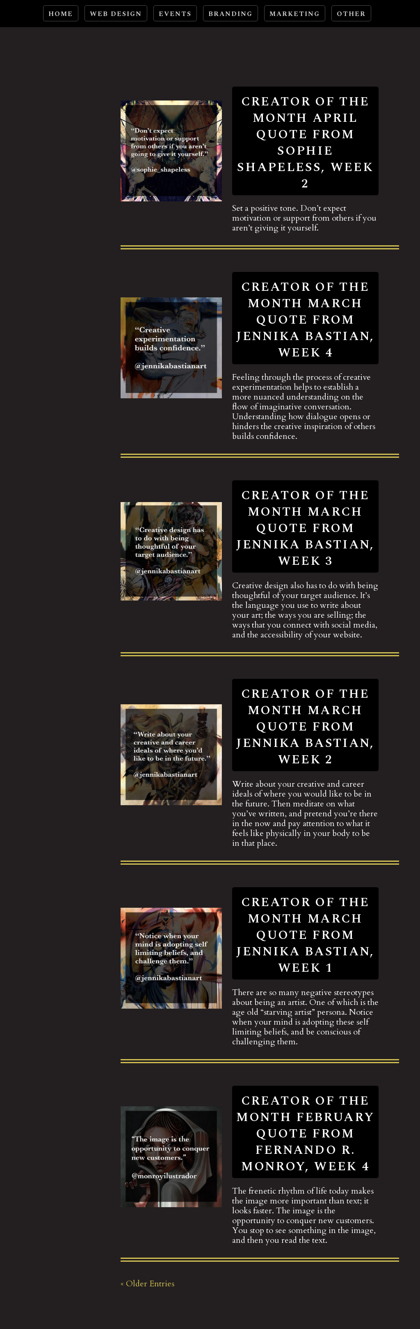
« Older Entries (147, 1283)
